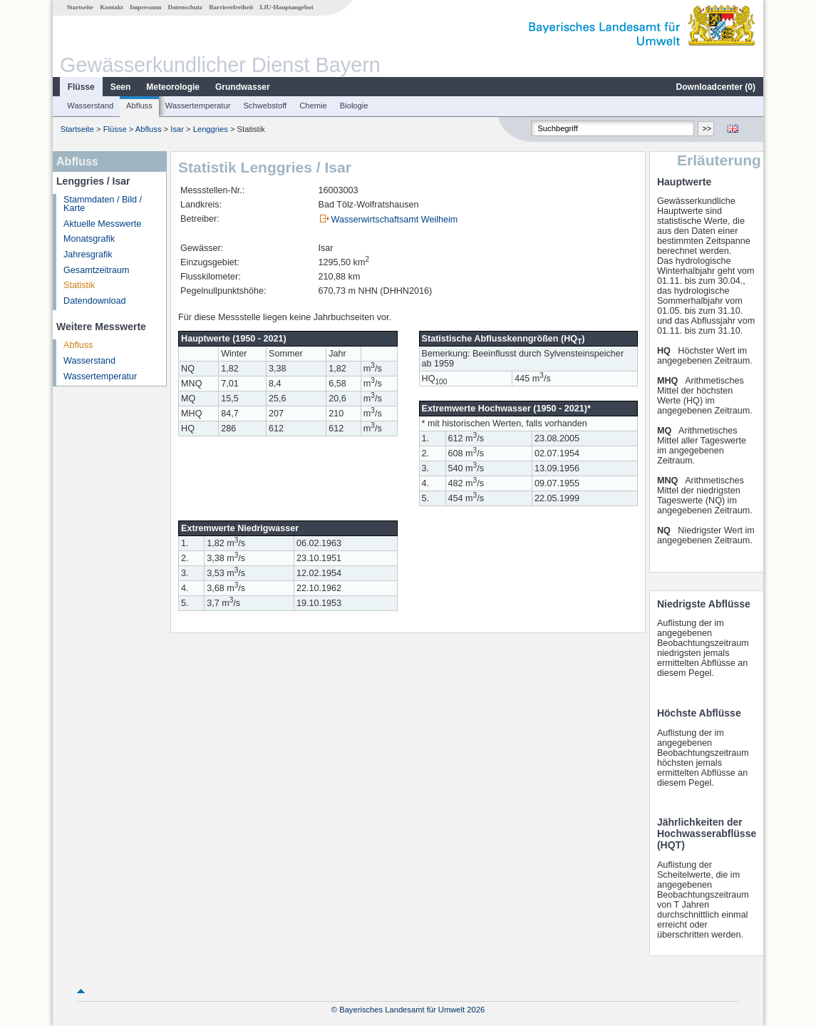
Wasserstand (90, 105)
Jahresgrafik (88, 255)
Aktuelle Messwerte (102, 224)
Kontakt (111, 7)
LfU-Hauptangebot (287, 7)
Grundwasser (242, 87)
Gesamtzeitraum (96, 270)
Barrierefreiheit (231, 7)
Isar (177, 129)
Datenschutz (185, 7)
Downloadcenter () (715, 87)
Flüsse (81, 87)
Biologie (354, 105)
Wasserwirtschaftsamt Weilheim (394, 220)
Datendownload (94, 301)
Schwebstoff (264, 105)
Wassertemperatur (198, 105)
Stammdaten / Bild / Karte (102, 204)
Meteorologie (173, 87)
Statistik (79, 285)
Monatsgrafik (89, 239)
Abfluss (139, 105)
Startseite (80, 7)
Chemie (313, 105)
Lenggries (210, 129)
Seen (120, 87)
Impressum (145, 7)
